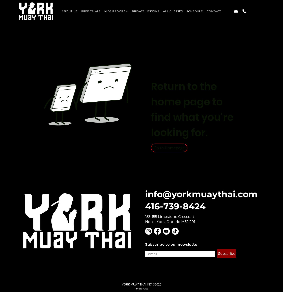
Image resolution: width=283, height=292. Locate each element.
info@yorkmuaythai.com (201, 194)
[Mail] (236, 11)
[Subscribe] (226, 253)
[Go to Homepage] (169, 148)
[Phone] (244, 11)
